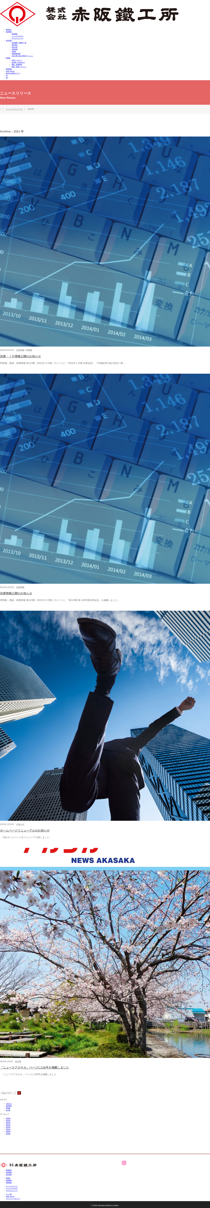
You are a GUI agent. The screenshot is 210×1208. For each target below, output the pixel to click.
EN (7, 77)
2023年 (8, 1125)
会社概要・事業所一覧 (19, 42)
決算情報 (20, 350)
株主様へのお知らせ (18, 62)
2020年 (8, 1131)
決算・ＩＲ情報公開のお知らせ (20, 356)
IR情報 (8, 58)
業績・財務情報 (17, 64)
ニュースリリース (14, 109)
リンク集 (9, 1194)
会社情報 (9, 40)
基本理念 (15, 45)
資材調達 (9, 1182)
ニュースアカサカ (17, 36)
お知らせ (20, 824)
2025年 (8, 1120)
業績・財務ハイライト (19, 67)
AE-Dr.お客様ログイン (13, 73)
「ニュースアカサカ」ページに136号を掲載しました (34, 1067)
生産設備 (15, 49)
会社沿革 (15, 47)
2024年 (8, 1123)
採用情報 (9, 69)
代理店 (14, 51)
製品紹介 (9, 29)
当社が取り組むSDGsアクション (22, 56)
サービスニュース (17, 38)
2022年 (8, 1127)
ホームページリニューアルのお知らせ (25, 830)
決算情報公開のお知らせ (16, 593)
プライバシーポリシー (13, 1198)
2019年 (8, 1133)
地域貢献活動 (16, 53)
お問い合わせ (10, 71)
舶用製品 (9, 1170)
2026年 (8, 1118)
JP (7, 75)
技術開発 (9, 32)
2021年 (8, 1129)
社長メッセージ (17, 60)
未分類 (18, 1061)
